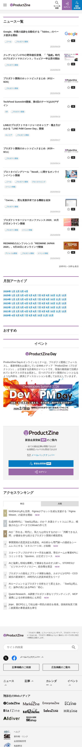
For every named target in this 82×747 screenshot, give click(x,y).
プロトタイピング (38, 182)
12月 (63, 295)
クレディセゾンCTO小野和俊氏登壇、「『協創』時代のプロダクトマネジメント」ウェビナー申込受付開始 (31, 57)
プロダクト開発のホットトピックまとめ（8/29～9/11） (29, 150)
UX (6, 112)
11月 (58, 295)
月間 (60, 504)
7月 (39, 295)
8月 (43, 295)
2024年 (7, 299)
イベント (72, 683)
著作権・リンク (21, 736)
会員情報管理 (20, 741)
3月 (22, 291)
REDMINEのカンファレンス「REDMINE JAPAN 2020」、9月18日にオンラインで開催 (28, 245)
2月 (18, 291)
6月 (35, 295)
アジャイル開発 (11, 253)
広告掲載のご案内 (60, 667)
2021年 (7, 311)
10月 (52, 295)
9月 (48, 295)
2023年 (7, 303)
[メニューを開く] (5, 5)
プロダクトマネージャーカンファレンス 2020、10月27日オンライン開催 (31, 222)
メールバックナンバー (41, 455)
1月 (13, 291)
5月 (30, 295)
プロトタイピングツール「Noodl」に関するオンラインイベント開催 (31, 173)
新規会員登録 (40, 463)
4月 (26, 291)
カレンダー (51, 683)
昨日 (22, 504)
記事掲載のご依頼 (21, 667)
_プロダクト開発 (21, 42)
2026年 (7, 291)
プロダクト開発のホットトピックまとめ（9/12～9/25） (29, 80)
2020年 (7, 315)
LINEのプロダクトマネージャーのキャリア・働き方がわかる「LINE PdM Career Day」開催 (31, 127)
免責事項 (18, 746)
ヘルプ (17, 732)
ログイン (40, 472)
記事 (29, 681)
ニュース (8, 683)
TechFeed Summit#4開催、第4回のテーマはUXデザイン (31, 103)
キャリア (8, 135)
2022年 (7, 307)
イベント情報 (10, 187)
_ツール (8, 42)
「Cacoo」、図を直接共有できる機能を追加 (26, 200)
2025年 (7, 295)
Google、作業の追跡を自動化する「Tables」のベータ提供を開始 (31, 33)
